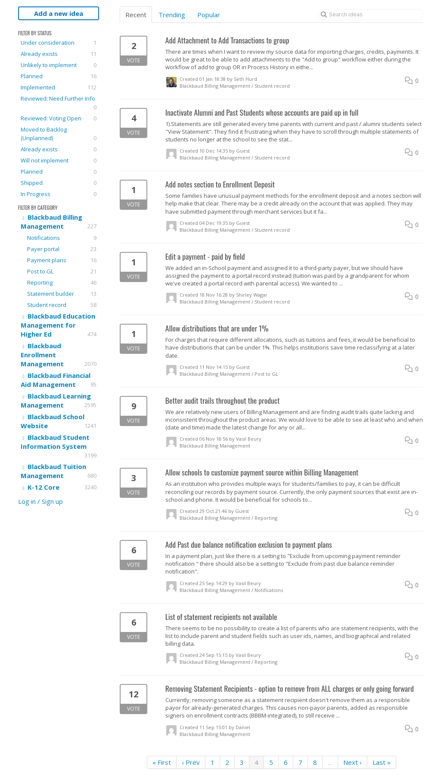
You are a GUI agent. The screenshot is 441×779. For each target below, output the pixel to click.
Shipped (58, 182)
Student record (61, 305)
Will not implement (58, 160)
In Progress (58, 194)
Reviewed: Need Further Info (58, 103)
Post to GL (61, 271)
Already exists (58, 53)
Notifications (61, 237)
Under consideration (58, 42)
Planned (58, 76)
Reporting (61, 282)
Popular (208, 14)
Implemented (58, 87)
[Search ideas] (370, 14)
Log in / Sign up (40, 501)
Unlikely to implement (58, 65)
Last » (382, 762)
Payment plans (61, 260)
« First (161, 762)
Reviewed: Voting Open (58, 118)
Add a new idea (58, 13)
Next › (352, 762)
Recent (135, 14)
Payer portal (61, 249)
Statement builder (61, 293)
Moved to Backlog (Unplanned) (58, 134)
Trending (171, 14)
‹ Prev (191, 762)
